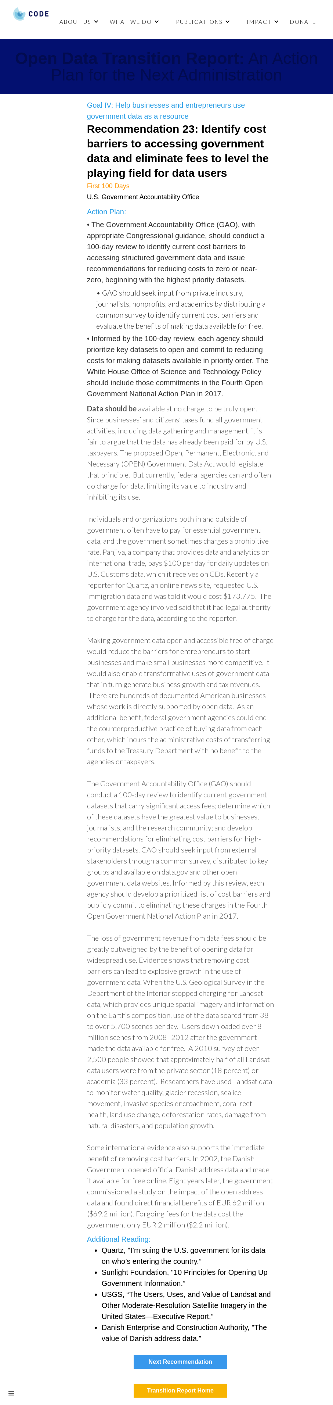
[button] (78, 22)
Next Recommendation (180, 1362)
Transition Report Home (180, 1390)
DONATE (303, 21)
